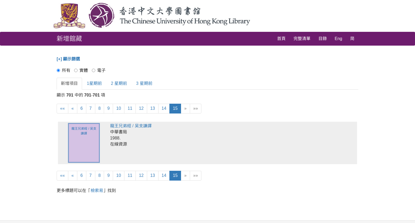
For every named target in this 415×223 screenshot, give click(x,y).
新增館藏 (69, 38)
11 (130, 108)
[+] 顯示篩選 (68, 59)
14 (164, 108)
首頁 (281, 38)
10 (118, 108)
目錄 (322, 38)
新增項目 (69, 83)
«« (62, 108)
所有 (63, 70)
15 (175, 108)
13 (152, 108)
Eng (338, 38)
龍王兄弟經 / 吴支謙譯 (131, 126)
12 (141, 108)
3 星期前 (144, 83)
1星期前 (94, 83)
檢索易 (97, 190)
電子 (99, 70)
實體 (81, 70)
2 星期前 (119, 83)
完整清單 (302, 38)
